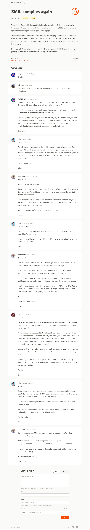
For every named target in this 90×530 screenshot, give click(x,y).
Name (22, 492)
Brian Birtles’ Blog (18, 2)
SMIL (74, 61)
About (77, 3)
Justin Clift (22, 176)
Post (65, 517)
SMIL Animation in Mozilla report (22, 61)
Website (23, 509)
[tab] (56, 471)
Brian (19, 139)
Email (22, 499)
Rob (19, 85)
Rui (19, 314)
